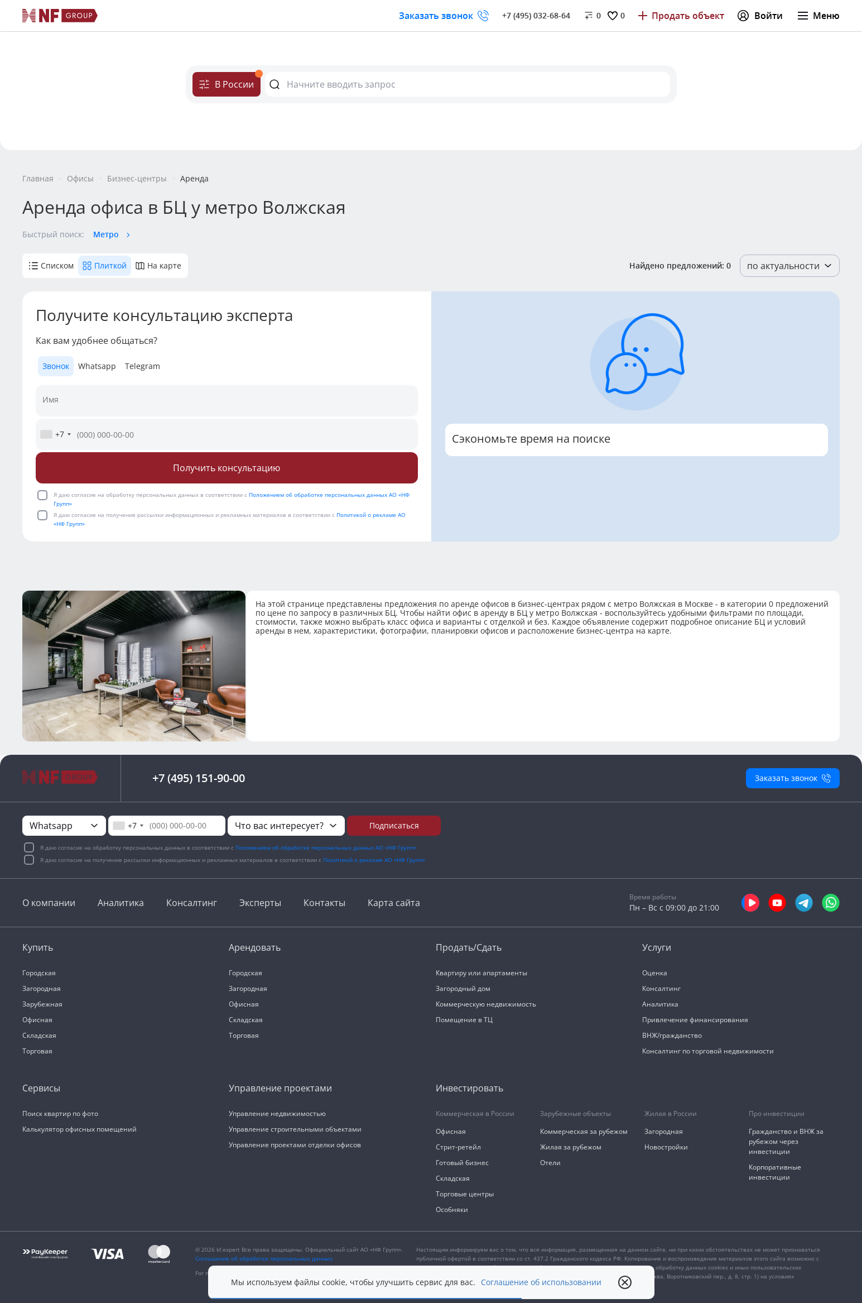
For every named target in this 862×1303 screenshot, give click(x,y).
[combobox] (55, 434)
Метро (106, 234)
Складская (39, 1035)
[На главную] (60, 15)
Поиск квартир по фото (60, 1113)
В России (230, 81)
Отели (550, 1162)
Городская (39, 973)
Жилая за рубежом (570, 1147)
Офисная (37, 1019)
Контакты (324, 903)
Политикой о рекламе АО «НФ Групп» (374, 860)
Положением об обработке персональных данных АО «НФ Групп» (325, 847)
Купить (37, 947)
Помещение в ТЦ (464, 1019)
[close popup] (625, 1282)
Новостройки (666, 1147)
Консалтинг (191, 903)
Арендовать (255, 947)
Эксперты (260, 903)
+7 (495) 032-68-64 (536, 15)
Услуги (656, 947)
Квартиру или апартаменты (481, 973)
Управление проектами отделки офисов (295, 1144)
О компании (48, 903)
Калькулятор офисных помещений (79, 1129)
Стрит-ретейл (458, 1147)
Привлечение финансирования (695, 1019)
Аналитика (121, 903)
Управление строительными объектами (295, 1129)
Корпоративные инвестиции (775, 1172)
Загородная (41, 988)
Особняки (452, 1209)
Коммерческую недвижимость (486, 1004)
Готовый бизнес (462, 1162)
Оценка (654, 973)
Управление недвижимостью (277, 1113)
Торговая (37, 1051)
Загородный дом (463, 988)
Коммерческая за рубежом (584, 1131)
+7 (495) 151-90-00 (198, 777)
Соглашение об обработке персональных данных (264, 1258)
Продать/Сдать (469, 947)
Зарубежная (42, 1004)
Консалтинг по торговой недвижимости (708, 1051)
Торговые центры (465, 1194)
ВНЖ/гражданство (672, 1035)
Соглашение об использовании (541, 1282)
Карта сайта (394, 903)
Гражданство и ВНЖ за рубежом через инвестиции (786, 1141)
